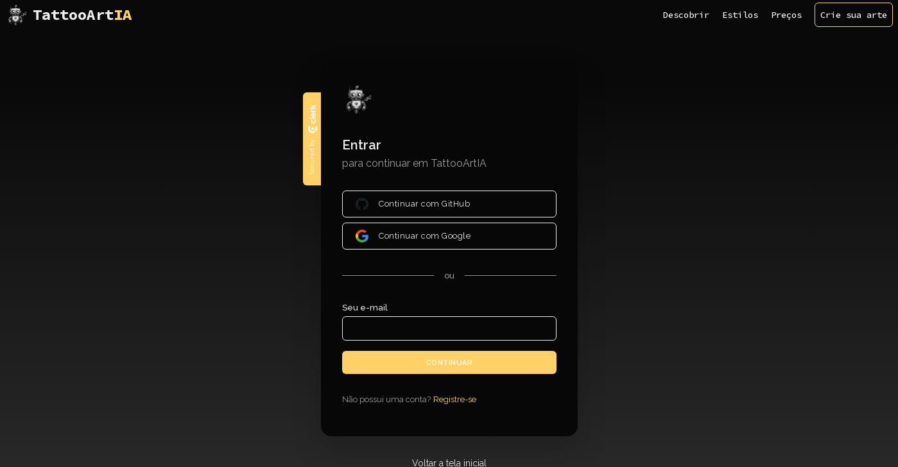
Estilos (740, 15)
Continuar (449, 362)
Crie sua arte (853, 15)
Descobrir (686, 15)
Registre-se (454, 399)
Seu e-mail (365, 307)
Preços (786, 15)
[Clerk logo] (311, 118)
